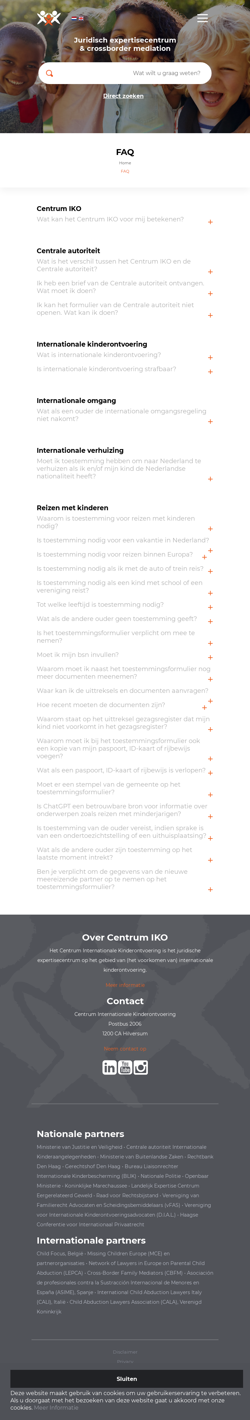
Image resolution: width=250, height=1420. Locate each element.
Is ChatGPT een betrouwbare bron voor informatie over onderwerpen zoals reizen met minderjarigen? (122, 810)
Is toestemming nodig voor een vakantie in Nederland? (123, 540)
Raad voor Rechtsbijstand (127, 1195)
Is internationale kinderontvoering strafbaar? (106, 369)
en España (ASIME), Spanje (125, 1282)
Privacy (125, 1361)
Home (125, 163)
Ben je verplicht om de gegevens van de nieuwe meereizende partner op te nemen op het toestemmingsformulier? (112, 879)
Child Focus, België (60, 1253)
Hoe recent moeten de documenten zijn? (101, 705)
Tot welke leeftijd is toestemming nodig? (100, 604)
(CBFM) (173, 1273)
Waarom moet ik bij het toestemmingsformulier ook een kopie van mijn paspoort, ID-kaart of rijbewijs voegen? (118, 748)
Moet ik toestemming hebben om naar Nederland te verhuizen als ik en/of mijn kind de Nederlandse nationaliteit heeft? (119, 468)
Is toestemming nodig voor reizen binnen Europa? (115, 554)
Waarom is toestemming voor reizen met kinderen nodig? (116, 522)
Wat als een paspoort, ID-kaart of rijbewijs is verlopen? (121, 770)
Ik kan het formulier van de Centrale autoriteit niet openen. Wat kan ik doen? (115, 309)
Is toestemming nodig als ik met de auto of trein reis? (120, 568)
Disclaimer (125, 1352)
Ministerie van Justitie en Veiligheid (79, 1147)
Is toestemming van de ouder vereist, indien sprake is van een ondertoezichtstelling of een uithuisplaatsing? (121, 832)
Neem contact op (125, 1049)
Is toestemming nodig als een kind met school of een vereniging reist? (120, 586)
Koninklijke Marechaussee (96, 1186)
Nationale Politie (161, 1176)
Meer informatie (125, 985)
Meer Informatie (56, 1407)
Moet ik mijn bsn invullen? (78, 655)
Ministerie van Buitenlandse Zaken (141, 1157)
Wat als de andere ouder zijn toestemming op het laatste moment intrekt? (114, 853)
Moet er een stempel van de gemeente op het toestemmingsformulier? (108, 788)
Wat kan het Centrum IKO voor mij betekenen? (110, 219)
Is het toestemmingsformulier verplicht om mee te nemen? (116, 636)
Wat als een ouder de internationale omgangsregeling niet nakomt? (121, 415)
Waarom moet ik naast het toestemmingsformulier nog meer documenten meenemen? (124, 672)
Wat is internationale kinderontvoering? (99, 355)
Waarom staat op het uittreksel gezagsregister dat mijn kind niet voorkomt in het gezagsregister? (123, 723)
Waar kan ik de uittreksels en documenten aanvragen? (122, 691)
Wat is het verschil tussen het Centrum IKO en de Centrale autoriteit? (114, 265)
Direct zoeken (123, 96)
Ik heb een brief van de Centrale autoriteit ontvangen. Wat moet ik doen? (120, 287)
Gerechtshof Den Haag (92, 1166)
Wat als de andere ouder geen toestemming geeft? (117, 619)
